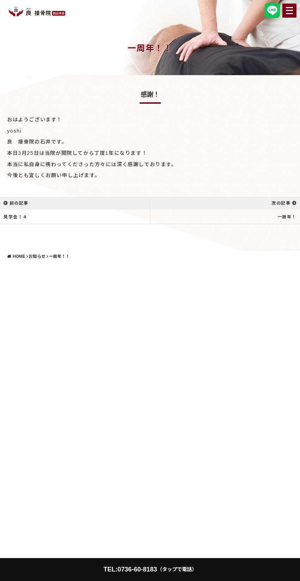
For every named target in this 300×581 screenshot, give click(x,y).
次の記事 (280, 203)
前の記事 (19, 203)
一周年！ (286, 216)
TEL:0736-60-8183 (149, 569)
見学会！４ (15, 216)
